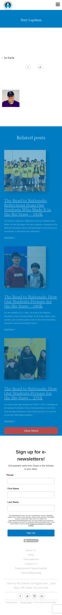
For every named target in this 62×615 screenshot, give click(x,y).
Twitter (40, 67)
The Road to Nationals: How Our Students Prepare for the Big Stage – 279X (30, 397)
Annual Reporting (31, 572)
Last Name (13, 502)
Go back (9, 58)
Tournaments (31, 559)
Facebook (28, 67)
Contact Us (31, 563)
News (31, 554)
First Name (13, 489)
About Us (31, 550)
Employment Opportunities (31, 568)
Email (10, 475)
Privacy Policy (26, 602)
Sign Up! (31, 533)
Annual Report (12, 602)
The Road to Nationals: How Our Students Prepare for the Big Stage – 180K (30, 306)
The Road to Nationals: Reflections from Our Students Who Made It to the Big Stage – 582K (27, 212)
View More (31, 434)
